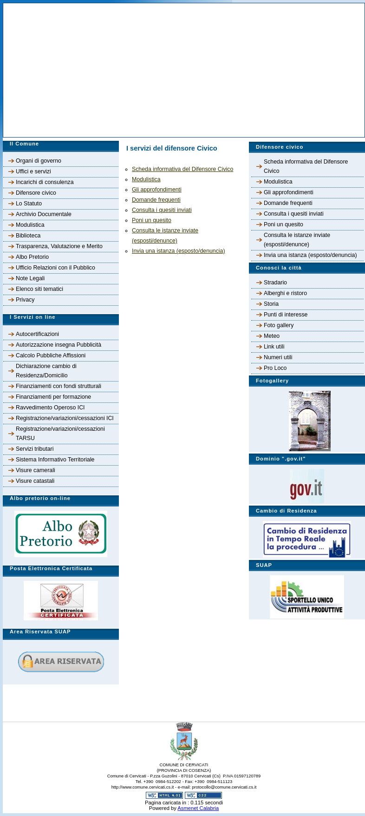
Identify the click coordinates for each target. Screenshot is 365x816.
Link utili (274, 346)
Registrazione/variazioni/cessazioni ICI (65, 418)
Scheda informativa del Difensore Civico (306, 166)
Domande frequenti (288, 203)
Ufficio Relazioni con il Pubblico (55, 267)
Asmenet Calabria (198, 808)
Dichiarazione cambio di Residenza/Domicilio (46, 371)
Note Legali (30, 278)
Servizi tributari (34, 449)
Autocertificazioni (37, 334)
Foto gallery (278, 325)
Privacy (25, 299)
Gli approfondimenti (288, 192)
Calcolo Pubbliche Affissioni (50, 355)
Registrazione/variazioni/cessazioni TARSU (60, 433)
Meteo (272, 336)
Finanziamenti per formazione (53, 397)
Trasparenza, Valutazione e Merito (59, 246)
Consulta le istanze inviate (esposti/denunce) (297, 240)
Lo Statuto (29, 203)
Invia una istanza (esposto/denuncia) (310, 255)
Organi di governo (38, 161)
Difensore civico (36, 193)
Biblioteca (28, 235)
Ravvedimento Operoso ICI (50, 407)
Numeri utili (278, 357)
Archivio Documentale (44, 214)
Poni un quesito (283, 224)
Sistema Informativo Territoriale (55, 459)
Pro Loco (275, 368)
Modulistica (30, 225)
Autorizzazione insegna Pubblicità (58, 345)
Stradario (275, 282)
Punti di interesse (285, 314)
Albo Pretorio (32, 257)
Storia (271, 304)
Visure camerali (35, 470)
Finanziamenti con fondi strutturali (58, 386)
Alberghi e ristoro (285, 293)
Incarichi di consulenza (45, 182)
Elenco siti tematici (39, 289)
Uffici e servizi (33, 171)
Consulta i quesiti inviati (294, 214)
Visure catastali (35, 481)
